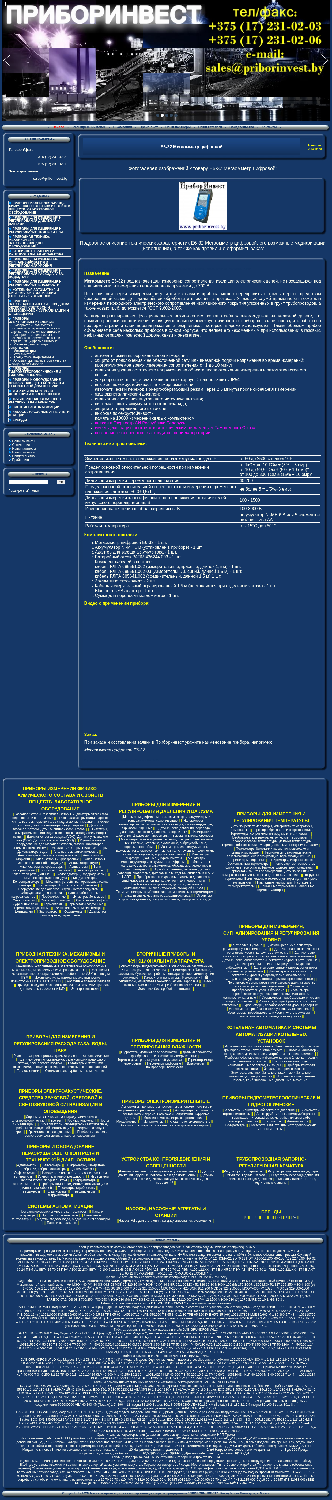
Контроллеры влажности (164, 1067)
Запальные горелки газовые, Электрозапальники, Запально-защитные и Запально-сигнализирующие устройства (270, 1072)
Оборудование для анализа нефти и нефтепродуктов (58, 889)
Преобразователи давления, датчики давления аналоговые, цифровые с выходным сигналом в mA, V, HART (165, 873)
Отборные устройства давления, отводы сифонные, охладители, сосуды (165, 897)
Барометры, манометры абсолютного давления (259, 1110)
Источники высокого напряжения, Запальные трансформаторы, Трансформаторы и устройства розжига (271, 1048)
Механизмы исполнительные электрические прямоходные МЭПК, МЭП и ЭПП (55, 979)
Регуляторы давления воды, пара (293, 1171)
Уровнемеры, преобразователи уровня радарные (281, 1005)
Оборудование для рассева (41, 893)
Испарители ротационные (30, 874)
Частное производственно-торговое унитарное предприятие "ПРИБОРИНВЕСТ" (154, 1493)
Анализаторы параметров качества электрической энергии (37, 362)
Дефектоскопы (25, 1173)
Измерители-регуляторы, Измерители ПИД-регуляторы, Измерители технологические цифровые (164, 979)
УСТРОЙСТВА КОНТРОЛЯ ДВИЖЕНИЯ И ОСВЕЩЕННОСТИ (34, 392)
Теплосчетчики (28, 1071)
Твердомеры (30, 1191)
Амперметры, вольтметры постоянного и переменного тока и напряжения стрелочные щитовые (34, 328)
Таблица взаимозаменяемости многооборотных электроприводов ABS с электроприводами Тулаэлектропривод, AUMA (166, 1247)
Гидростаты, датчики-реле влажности (149, 1052)
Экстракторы (48, 911)
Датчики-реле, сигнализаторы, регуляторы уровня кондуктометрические (273, 950)
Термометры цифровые (247, 860)
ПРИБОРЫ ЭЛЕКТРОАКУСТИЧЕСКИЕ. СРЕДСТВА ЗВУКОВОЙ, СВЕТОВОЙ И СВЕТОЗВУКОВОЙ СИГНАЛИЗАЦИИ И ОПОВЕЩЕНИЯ (39, 307)
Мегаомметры (126, 1121)
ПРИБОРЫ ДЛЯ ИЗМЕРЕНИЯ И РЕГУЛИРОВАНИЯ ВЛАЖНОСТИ (35, 283)
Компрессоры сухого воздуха (45, 878)
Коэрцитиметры (84, 1180)
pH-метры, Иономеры (88, 897)
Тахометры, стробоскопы (76, 1188)
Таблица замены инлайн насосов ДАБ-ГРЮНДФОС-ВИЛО (165, 1356)
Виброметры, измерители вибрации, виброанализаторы (63, 1167)
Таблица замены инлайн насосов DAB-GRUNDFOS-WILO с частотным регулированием (166, 1303)
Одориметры (73, 911)
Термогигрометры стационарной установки (150, 1060)
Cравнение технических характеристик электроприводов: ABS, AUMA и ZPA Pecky (165, 1277)
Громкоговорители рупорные (49, 1132)
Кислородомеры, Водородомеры (80, 874)
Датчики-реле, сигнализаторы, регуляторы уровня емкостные (268, 947)
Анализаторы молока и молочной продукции (61, 861)
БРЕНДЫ (19, 420)
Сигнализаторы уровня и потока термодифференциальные (268, 979)
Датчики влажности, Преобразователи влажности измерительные (171, 1054)
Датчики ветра (297, 1121)
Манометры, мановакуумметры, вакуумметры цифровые (163, 860)
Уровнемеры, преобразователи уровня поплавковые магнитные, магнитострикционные (266, 993)
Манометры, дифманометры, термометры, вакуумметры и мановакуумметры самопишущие (166, 818)
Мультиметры (23, 354)
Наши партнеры (178, 127)
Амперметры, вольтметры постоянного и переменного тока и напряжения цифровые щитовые (34, 338)
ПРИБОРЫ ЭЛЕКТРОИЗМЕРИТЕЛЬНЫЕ (166, 1101)
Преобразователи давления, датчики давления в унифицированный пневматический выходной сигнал (163, 886)
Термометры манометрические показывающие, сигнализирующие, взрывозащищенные (269, 854)
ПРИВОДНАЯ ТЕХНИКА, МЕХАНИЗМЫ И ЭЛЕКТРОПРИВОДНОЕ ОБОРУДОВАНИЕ (29, 241)
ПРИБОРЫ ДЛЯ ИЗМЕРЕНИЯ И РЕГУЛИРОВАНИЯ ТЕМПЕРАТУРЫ (36, 230)
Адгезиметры (27, 1165)
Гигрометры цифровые (164, 1063)
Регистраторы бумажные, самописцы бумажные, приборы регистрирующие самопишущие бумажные (166, 973)
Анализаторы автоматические (76, 852)
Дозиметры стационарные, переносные (72, 913)
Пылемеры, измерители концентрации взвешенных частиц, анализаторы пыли (60, 833)
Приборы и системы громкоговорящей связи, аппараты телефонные (65, 1133)
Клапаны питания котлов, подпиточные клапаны (284, 1181)
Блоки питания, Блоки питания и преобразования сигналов (168, 983)
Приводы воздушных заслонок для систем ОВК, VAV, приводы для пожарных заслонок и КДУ (63, 987)
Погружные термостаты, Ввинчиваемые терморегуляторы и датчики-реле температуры (272, 878)
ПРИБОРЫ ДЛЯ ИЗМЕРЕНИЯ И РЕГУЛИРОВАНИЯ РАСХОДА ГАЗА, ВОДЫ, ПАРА (36, 274)
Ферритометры (59, 1195)
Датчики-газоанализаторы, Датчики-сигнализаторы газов (58, 827)
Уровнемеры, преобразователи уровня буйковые (271, 988)
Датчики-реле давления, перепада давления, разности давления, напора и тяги (165, 830)
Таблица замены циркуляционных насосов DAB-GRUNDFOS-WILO (166, 1408)
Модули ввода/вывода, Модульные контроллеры (73, 1219)
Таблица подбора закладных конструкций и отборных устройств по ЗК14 (166, 1457)
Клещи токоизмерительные (33, 357)
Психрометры (235, 1125)
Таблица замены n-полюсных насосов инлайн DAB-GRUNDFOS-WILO (166, 1330)
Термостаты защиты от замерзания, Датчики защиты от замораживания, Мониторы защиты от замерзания (267, 873)
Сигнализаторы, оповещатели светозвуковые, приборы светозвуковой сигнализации (61, 1126)
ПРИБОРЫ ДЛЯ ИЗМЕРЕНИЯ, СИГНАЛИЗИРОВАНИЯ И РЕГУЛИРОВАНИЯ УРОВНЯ (34, 262)
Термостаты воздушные (85, 904)
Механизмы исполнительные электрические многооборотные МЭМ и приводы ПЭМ (60, 973)
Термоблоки (53, 904)
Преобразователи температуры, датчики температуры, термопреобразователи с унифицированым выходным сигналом (270, 843)
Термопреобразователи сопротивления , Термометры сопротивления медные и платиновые (272, 832)
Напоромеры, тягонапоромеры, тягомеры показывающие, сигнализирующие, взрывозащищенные (166, 824)
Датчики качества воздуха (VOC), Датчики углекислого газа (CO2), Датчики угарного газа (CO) (62, 838)
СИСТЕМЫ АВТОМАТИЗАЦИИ (35, 407)
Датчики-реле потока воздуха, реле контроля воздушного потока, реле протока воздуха (62, 1061)
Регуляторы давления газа (245, 1175)
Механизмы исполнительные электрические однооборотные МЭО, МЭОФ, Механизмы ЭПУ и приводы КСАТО (59, 968)
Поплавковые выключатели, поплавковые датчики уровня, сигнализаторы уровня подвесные (271, 984)
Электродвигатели (85, 989)
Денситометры (83, 1169)
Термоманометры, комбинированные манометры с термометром (164, 892)
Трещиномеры (84, 1191)
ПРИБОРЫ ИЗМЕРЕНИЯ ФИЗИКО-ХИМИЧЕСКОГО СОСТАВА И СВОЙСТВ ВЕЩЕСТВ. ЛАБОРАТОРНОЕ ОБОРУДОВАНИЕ (39, 208)
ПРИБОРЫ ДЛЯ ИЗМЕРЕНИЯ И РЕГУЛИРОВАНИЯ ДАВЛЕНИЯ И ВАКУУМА (35, 221)
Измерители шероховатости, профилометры (64, 1178)
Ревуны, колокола (80, 1120)
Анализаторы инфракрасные (57, 859)
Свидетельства (241, 127)
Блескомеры (52, 1165)
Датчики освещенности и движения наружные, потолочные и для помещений (168, 1179)
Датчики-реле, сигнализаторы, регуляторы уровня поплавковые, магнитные (269, 954)
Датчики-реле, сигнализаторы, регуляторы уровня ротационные (270, 960)
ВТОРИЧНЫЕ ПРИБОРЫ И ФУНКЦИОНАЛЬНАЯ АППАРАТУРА (36, 252)
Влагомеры (195, 1063)
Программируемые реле (60, 1215)
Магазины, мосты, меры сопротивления (29, 346)
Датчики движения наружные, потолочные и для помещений (166, 1173)
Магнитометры (24, 1184)
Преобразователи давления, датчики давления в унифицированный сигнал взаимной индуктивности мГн (165, 878)
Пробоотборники (54, 897)
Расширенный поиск (88, 127)
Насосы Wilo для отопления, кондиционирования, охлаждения (165, 1221)
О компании (122, 127)
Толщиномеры (56, 1191)
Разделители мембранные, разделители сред (157, 895)
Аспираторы (78, 867)
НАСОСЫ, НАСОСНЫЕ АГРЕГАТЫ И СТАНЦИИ (39, 413)
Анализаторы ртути (83, 863)
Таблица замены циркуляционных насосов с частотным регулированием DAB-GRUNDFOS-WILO (165, 1382)
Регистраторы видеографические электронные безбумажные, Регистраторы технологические (167, 968)
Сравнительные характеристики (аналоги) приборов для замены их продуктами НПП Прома (166, 1435)
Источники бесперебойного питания (164, 989)
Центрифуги (24, 911)
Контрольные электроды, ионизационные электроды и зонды (268, 1063)
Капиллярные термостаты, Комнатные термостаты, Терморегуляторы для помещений (270, 865)
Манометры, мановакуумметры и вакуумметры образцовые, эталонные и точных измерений (166, 865)
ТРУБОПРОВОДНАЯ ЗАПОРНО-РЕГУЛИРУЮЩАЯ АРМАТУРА (35, 400)
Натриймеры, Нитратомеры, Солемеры (67, 885)
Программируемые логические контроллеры (53, 1211)
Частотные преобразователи (88, 981)
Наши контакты (23, 441)
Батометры (272, 1121)
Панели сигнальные (62, 1223)
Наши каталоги (210, 127)
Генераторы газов (90, 870)
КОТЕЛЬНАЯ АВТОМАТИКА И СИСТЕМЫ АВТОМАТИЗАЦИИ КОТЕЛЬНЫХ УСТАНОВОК (34, 293)
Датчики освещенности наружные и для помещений (157, 1171)
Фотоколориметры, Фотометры (79, 908)
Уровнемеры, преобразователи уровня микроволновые (270, 1009)
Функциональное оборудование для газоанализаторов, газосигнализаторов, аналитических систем (59, 844)
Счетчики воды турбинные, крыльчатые (74, 1071)
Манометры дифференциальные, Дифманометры (167, 856)
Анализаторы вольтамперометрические (47, 855)
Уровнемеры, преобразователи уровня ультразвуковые (269, 1012)
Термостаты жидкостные (32, 908)
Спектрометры (24, 900)
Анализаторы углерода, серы (41, 867)
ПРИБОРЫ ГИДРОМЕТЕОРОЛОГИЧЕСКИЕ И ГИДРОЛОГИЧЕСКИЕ (35, 372)
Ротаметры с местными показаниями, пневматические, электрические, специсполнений (59, 1065)
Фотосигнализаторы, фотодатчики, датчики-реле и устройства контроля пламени (271, 1052)
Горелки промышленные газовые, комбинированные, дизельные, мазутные (273, 1078)
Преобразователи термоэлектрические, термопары (269, 837)
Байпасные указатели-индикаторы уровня (270, 1016)
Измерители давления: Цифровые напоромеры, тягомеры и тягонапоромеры (164, 833)
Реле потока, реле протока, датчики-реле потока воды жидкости (61, 1056)
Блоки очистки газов (55, 870)
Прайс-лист (148, 127)
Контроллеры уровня (246, 945)
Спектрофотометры (55, 900)
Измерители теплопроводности (61, 1176)
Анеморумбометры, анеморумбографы (285, 1114)
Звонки (56, 1120)
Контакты (269, 127)
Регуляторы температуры (243, 1171)
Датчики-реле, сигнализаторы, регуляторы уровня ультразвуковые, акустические (273, 973)
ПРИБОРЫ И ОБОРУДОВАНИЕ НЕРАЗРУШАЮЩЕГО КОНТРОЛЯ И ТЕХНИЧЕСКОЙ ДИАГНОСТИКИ (36, 383)
